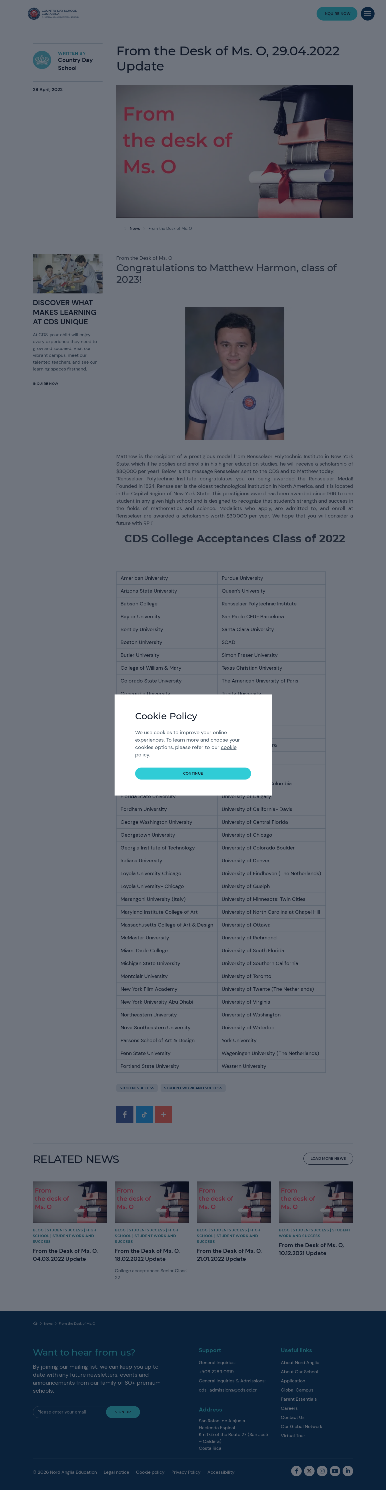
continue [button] (193, 773)
